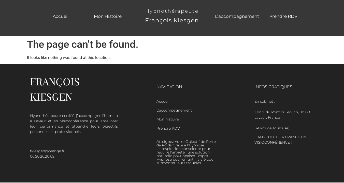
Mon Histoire (108, 16)
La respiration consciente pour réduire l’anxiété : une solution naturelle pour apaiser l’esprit (183, 152)
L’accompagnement (237, 16)
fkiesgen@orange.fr (47, 151)
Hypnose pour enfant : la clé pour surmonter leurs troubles (185, 161)
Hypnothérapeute (172, 11)
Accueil (61, 16)
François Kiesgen (172, 20)
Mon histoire (167, 119)
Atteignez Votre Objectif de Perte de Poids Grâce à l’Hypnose (186, 143)
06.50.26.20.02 (42, 156)
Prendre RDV (283, 16)
